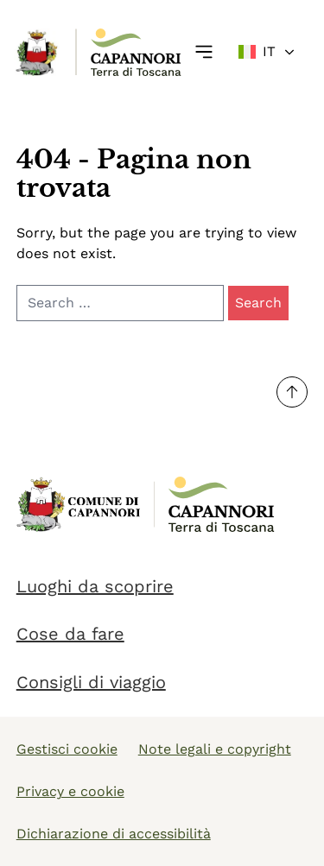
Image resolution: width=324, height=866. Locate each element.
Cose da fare (70, 633)
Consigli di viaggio (91, 682)
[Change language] (267, 52)
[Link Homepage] (37, 52)
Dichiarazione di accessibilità (113, 833)
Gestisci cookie (67, 749)
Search (258, 302)
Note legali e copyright (214, 749)
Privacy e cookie (70, 791)
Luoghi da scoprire (95, 586)
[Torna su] (292, 392)
